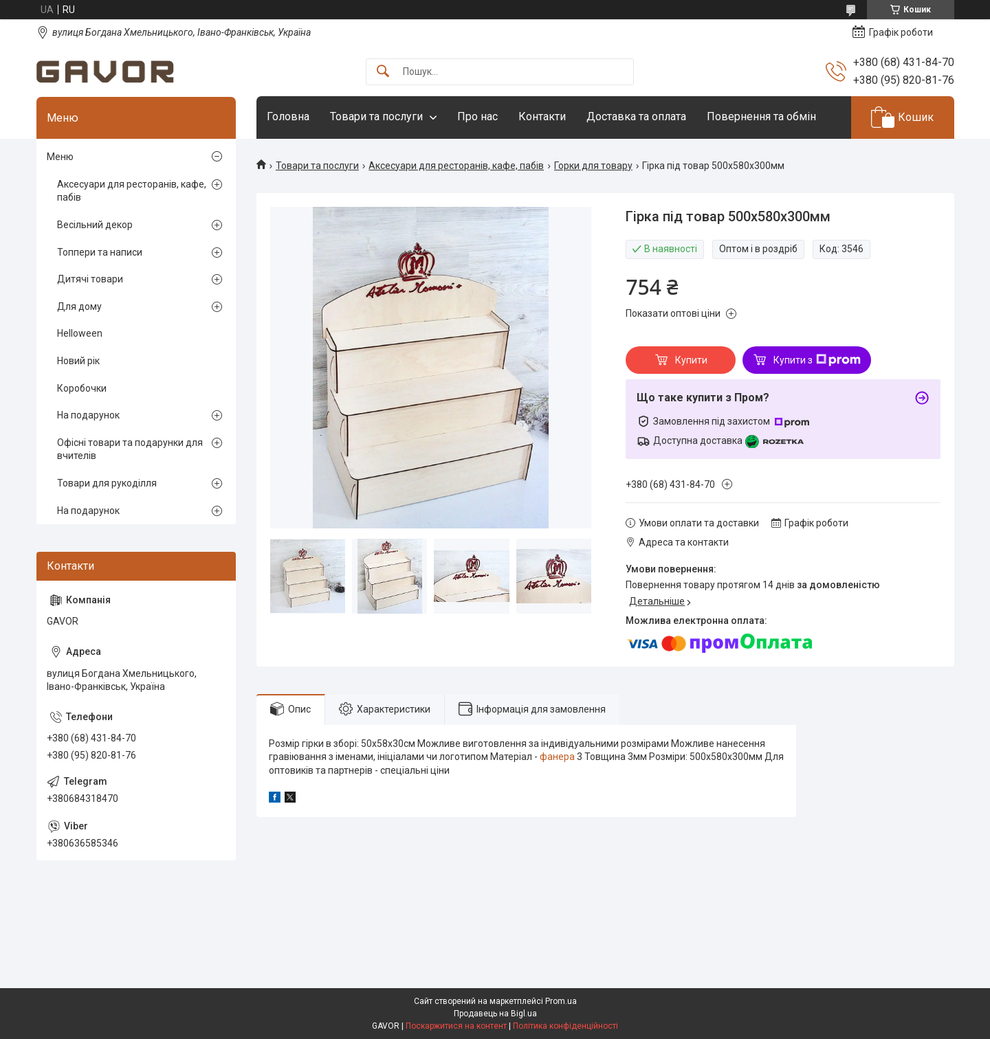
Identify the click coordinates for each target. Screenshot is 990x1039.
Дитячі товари (90, 278)
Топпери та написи (99, 252)
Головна (288, 116)
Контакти (542, 116)
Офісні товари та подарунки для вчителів (130, 449)
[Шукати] (383, 71)
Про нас (477, 116)
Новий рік (78, 360)
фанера (557, 756)
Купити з (817, 360)
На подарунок (88, 415)
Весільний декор (95, 224)
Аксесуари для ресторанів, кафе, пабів (456, 165)
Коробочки (82, 388)
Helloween (79, 333)
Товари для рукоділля (107, 483)
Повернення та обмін (761, 116)
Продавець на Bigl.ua (495, 1013)
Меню (60, 156)
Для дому (79, 306)
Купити (691, 360)
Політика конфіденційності (565, 1026)
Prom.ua (561, 1001)
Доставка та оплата (636, 116)
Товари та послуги (376, 116)
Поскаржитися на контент (456, 1026)
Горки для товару (593, 165)
